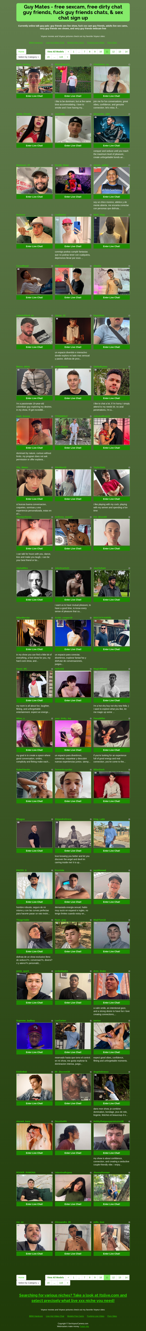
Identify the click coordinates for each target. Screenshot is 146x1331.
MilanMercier (23, 617)
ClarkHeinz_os (101, 64)
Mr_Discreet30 (62, 1071)
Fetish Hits (84, 1326)
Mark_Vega (99, 214)
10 (100, 51)
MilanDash (99, 769)
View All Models (55, 51)
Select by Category (28, 57)
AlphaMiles (22, 568)
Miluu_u (20, 718)
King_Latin (99, 819)
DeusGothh (61, 1121)
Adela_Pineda (23, 114)
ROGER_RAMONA (26, 1172)
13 (120, 51)
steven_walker (101, 165)
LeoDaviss (60, 214)
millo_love (99, 1222)
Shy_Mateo (22, 467)
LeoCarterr (60, 1020)
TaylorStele (99, 467)
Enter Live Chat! (34, 96)
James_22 (60, 315)
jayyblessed (100, 870)
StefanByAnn (100, 366)
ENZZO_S (21, 870)
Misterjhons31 (62, 64)
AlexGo (97, 266)
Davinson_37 (23, 165)
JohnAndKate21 (102, 416)
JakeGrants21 (62, 568)
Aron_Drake (100, 971)
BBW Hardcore (36, 42)
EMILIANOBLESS (64, 266)
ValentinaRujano (63, 1172)
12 (113, 51)
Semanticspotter (63, 769)
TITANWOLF (61, 416)
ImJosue (20, 214)
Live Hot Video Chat (55, 42)
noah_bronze (23, 416)
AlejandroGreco (63, 819)
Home (21, 51)
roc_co (20, 1222)
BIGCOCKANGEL (103, 617)
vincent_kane (23, 1121)
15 (48, 57)
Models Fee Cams (75, 42)
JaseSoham (100, 568)
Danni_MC (21, 669)
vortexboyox (61, 366)
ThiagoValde (22, 920)
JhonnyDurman (102, 1172)
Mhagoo (20, 819)
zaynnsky (60, 114)
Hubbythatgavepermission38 (109, 1121)
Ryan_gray (60, 920)
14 (126, 51)
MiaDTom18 (100, 920)
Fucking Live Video (95, 42)
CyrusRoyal (22, 266)
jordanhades (61, 971)
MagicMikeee (100, 669)
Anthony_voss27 (64, 517)
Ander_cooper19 (63, 617)
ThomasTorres (23, 517)
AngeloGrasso (101, 1071)
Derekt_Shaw (62, 165)
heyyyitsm (99, 315)
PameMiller (99, 718)
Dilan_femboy (23, 64)
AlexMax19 (60, 467)
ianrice (97, 1020)
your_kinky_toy (63, 718)
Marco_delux (23, 366)
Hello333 (59, 669)
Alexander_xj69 (102, 114)
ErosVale (59, 870)
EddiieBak (21, 1071)
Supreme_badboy (25, 1020)
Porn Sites (112, 42)
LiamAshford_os (25, 315)
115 (61, 57)
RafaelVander (23, 769)
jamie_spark (22, 971)
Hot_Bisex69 (100, 517)
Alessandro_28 (63, 1222)
